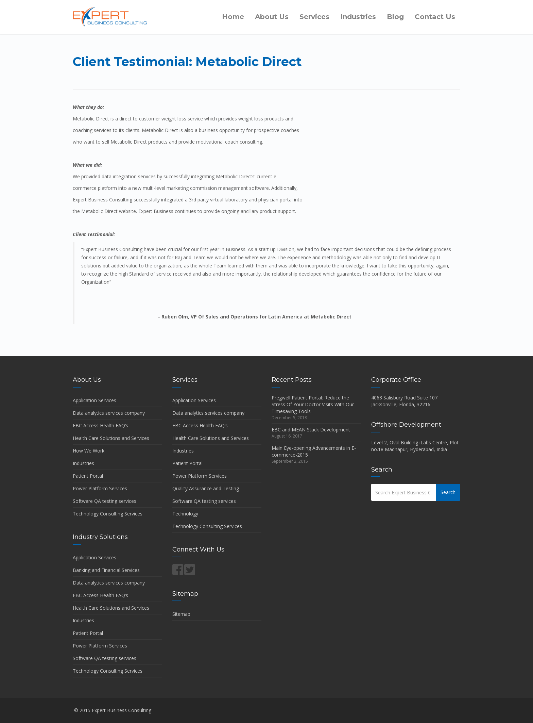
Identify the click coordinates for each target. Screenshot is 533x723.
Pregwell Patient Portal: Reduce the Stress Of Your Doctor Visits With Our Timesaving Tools (313, 404)
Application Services (94, 400)
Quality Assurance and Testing (205, 488)
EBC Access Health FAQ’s (100, 425)
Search (448, 492)
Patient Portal (88, 476)
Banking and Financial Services (106, 570)
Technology (185, 513)
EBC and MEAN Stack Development (311, 429)
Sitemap (181, 614)
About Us (272, 17)
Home (233, 17)
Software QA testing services (104, 501)
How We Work (88, 450)
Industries (358, 17)
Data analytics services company (109, 413)
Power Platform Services (100, 488)
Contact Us (435, 17)
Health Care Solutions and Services (111, 438)
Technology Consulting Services (107, 513)
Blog (395, 17)
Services (314, 17)
